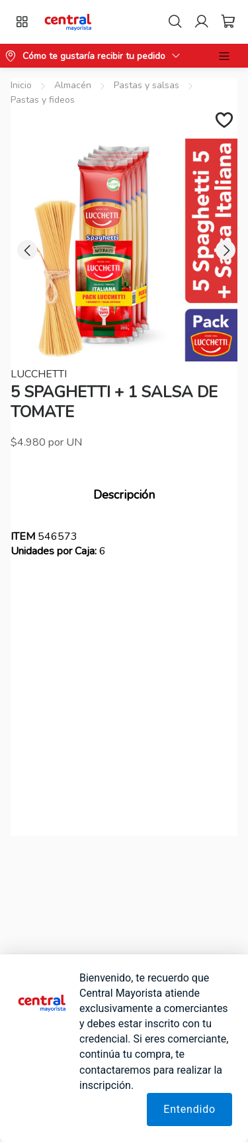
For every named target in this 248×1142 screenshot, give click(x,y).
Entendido (189, 1109)
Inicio (21, 85)
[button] (68, 22)
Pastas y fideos (43, 100)
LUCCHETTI (39, 374)
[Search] (175, 22)
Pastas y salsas (146, 85)
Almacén (72, 85)
